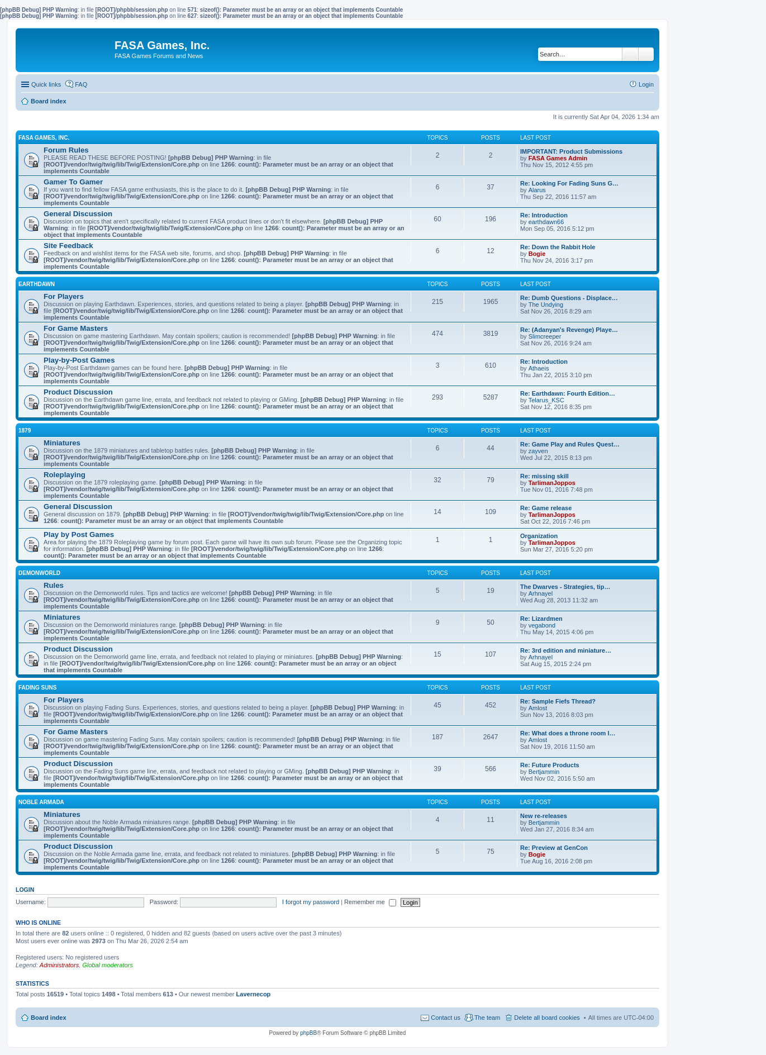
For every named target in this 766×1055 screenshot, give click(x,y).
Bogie (537, 253)
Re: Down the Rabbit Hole (557, 247)
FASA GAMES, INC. (43, 138)
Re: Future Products (549, 765)
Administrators (59, 965)
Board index (48, 1017)
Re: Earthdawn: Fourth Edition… (567, 393)
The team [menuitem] (487, 1017)
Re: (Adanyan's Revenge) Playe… (569, 329)
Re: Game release (546, 508)
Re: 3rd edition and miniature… (565, 650)
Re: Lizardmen (541, 618)
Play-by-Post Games (79, 360)
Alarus (537, 190)
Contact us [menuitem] (445, 1017)
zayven (538, 451)
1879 (24, 430)
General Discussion (78, 214)
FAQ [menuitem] (81, 84)
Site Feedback (68, 245)
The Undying (546, 304)
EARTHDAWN (36, 284)
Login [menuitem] (646, 84)
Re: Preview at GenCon (554, 847)
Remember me (370, 902)
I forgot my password (310, 902)
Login (25, 889)
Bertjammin (544, 771)
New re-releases (543, 815)
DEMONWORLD (39, 573)
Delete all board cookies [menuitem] (546, 1017)
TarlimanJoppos (552, 482)
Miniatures (62, 443)
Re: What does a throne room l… (568, 733)
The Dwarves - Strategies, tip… (565, 586)
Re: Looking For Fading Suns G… (569, 183)
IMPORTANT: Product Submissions (571, 151)
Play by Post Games (79, 534)
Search (630, 54)
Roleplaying (64, 475)
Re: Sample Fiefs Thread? (558, 701)
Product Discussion (78, 392)
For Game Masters (76, 328)
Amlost (538, 708)
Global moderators (107, 965)
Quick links (46, 84)
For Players (64, 296)
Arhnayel (541, 593)
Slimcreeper (545, 336)
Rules (54, 585)
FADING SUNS (37, 688)
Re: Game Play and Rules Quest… (570, 444)
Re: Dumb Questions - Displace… (569, 297)
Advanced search (646, 54)
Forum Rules (66, 150)
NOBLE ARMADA (41, 802)
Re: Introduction (544, 215)
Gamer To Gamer (73, 182)
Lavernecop (253, 994)
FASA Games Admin (558, 158)
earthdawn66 (546, 221)
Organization (539, 536)
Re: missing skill (544, 476)
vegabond (542, 625)
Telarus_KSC (546, 400)
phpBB (308, 1033)
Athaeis (539, 368)
